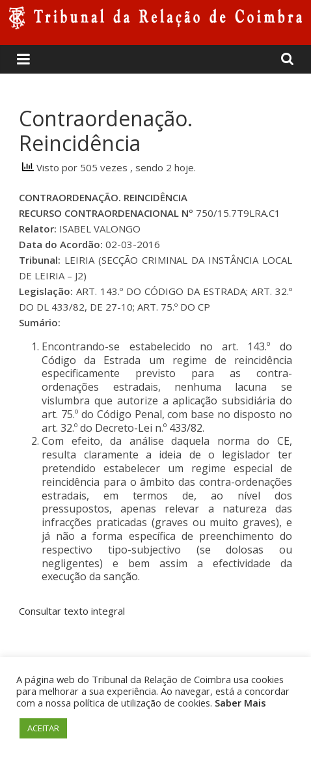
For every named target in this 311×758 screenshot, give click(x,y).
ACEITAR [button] (43, 728)
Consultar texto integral (72, 610)
